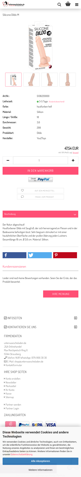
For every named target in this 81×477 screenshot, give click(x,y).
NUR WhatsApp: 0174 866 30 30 (31, 357)
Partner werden (12, 404)
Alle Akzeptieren (40, 461)
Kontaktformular (13, 365)
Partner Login (11, 408)
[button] (14, 255)
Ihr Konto (9, 390)
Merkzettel (10, 386)
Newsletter (10, 382)
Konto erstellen (12, 378)
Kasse (7, 393)
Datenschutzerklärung (21, 454)
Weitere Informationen (40, 470)
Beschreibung (10, 214)
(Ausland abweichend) (56, 101)
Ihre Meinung (60, 294)
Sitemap (9, 397)
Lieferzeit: (8, 101)
